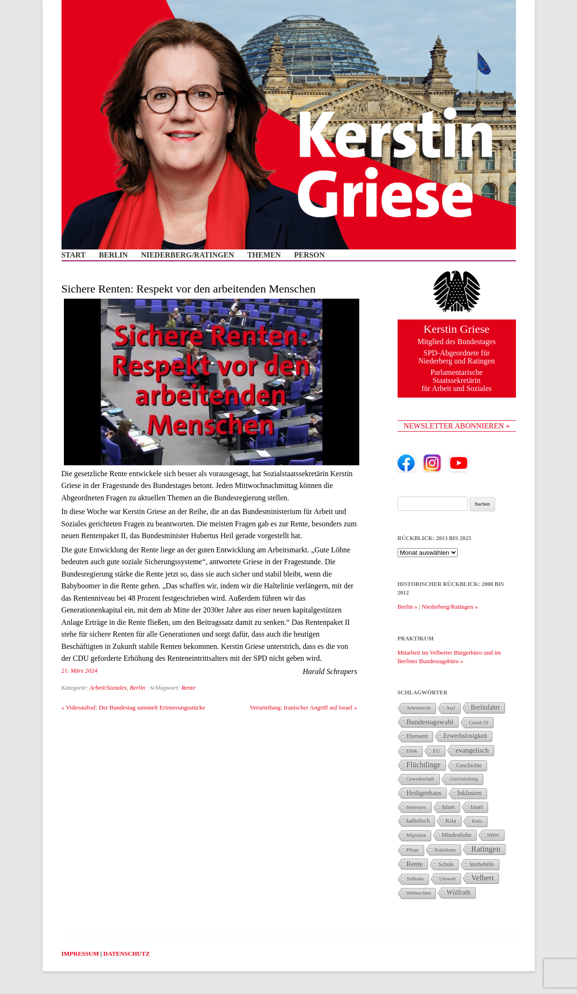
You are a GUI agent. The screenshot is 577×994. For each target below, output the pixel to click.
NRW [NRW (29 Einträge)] (493, 835)
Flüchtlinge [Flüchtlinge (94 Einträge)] (424, 765)
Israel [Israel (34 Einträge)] (476, 807)
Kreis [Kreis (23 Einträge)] (477, 821)
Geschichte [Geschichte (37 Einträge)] (469, 765)
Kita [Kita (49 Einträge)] (450, 820)
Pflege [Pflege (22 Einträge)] (413, 849)
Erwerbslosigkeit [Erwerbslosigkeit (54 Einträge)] (466, 735)
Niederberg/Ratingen (187, 255)
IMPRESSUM (80, 953)
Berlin (113, 255)
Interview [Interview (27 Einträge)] (416, 807)
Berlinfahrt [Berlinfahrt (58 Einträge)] (485, 707)
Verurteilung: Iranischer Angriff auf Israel (303, 707)
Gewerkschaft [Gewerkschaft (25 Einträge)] (421, 778)
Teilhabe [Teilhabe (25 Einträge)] (415, 878)
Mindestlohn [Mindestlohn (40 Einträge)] (456, 835)
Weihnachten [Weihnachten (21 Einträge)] (419, 893)
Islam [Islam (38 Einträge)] (448, 807)
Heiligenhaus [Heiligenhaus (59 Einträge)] (424, 793)
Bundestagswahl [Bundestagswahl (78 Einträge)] (430, 722)
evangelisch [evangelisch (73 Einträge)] (472, 750)
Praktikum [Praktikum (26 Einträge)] (445, 849)
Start (74, 255)
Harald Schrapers (329, 671)
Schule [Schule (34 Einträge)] (445, 864)
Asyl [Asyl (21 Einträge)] (450, 707)
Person (309, 255)
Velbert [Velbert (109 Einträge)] (482, 877)
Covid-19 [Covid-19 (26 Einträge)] (478, 722)
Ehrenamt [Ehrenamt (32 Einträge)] (417, 736)
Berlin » (407, 606)
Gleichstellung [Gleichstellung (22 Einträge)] (464, 778)
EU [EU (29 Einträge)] (436, 751)
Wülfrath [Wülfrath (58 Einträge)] (458, 892)
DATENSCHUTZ (126, 953)
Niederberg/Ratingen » (450, 606)
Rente (188, 687)
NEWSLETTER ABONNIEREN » (457, 426)
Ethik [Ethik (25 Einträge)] (412, 751)
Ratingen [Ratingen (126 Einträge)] (485, 848)
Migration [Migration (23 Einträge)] (416, 835)
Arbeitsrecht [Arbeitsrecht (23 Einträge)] (419, 707)
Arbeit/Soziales (108, 687)
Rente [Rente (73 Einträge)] (415, 864)
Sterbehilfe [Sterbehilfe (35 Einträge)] (481, 864)
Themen (264, 255)
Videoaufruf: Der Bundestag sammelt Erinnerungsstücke (133, 707)
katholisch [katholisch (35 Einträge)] (418, 820)
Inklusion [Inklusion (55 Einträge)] (469, 793)
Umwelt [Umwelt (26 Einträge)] (447, 878)
